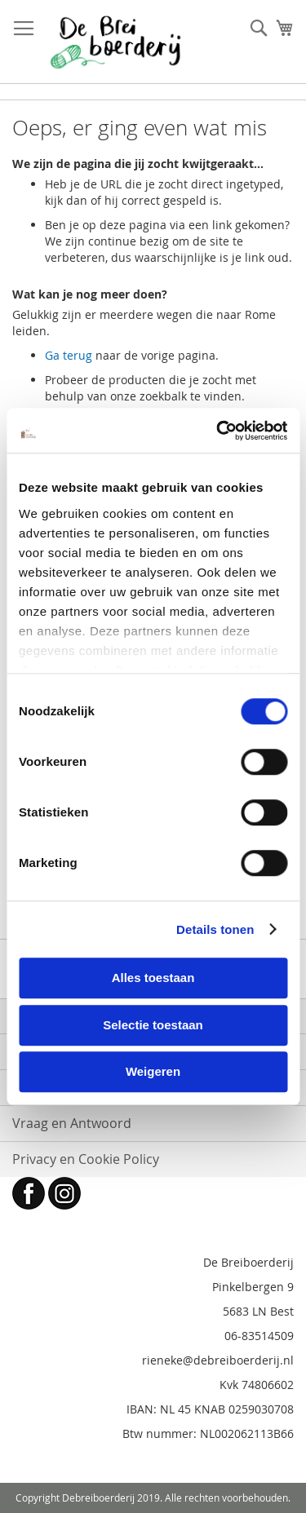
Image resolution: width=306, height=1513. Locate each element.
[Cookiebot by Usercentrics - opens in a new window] (218, 430)
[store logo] (115, 42)
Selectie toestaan (153, 1025)
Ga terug (68, 355)
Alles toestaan (153, 977)
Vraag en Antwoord (71, 1123)
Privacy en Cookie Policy (85, 1159)
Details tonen (215, 929)
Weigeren (153, 1071)
